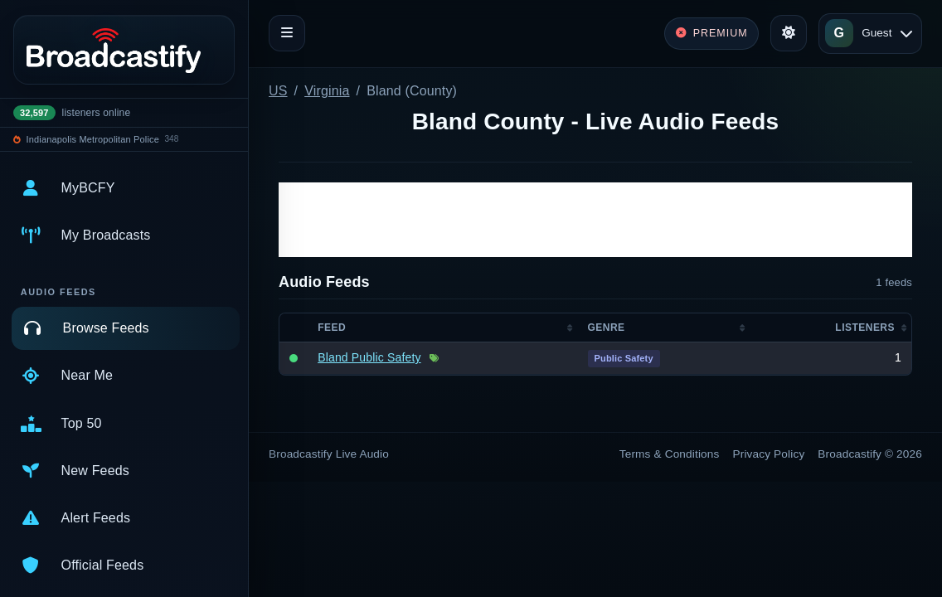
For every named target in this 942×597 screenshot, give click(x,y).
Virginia (326, 91)
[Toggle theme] (788, 33)
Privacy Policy (769, 454)
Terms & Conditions (669, 454)
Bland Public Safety (369, 357)
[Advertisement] (595, 219)
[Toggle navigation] (287, 33)
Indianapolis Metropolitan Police (93, 139)
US (278, 91)
